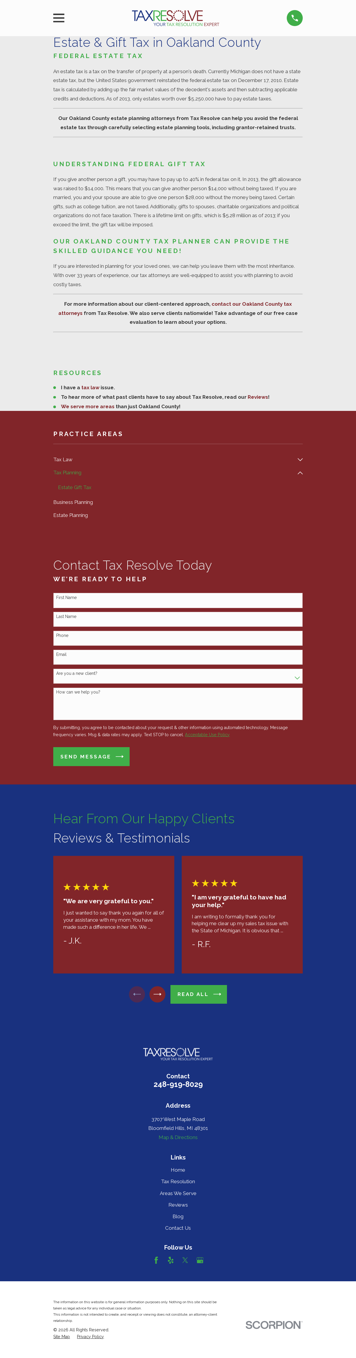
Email (61, 655)
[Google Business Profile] (200, 1260)
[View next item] (159, 995)
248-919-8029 (178, 1084)
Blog (178, 1217)
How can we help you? (78, 692)
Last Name (66, 617)
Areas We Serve (178, 1194)
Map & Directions (178, 1138)
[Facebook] (156, 1260)
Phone (62, 636)
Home (178, 1170)
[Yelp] (170, 1260)
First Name (66, 598)
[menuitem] (173, 459)
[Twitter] (185, 1260)
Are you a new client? (76, 674)
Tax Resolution (178, 1182)
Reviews (178, 1205)
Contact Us (178, 1229)
